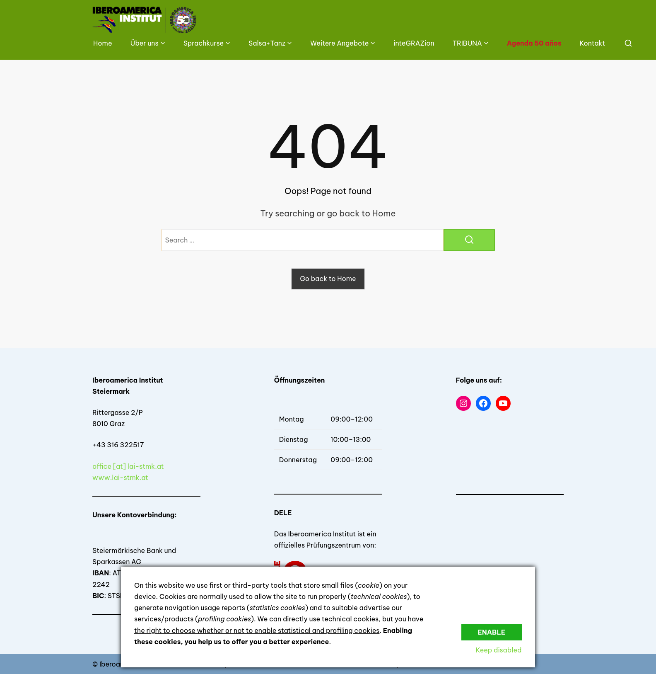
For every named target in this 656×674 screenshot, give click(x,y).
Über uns (144, 43)
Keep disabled (499, 650)
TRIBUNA (467, 43)
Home (102, 43)
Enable (491, 632)
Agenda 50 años (534, 43)
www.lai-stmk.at (120, 477)
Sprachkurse (203, 43)
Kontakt (592, 43)
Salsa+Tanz (266, 43)
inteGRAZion (413, 43)
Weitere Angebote (339, 43)
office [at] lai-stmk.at (128, 466)
